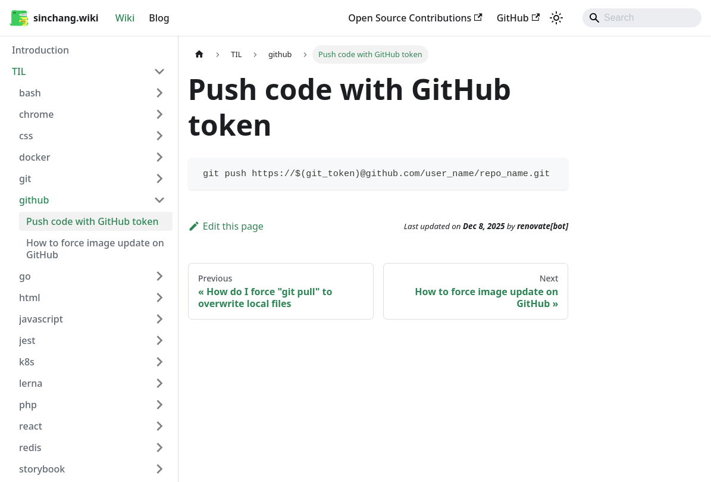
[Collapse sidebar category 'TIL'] (159, 71)
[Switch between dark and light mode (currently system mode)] (556, 17)
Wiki (125, 17)
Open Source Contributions (415, 17)
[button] (92, 92)
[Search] (641, 17)
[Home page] (199, 54)
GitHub (518, 17)
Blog (159, 17)
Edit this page (226, 226)
